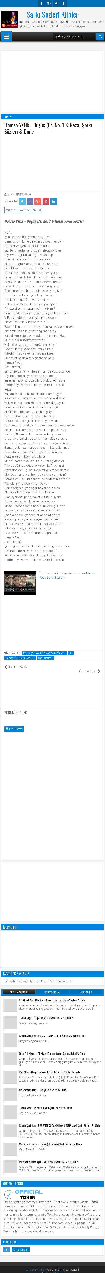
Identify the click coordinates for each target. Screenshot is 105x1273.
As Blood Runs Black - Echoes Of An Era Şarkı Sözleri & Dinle (52, 995)
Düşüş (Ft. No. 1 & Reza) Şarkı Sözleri (43, 653)
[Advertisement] (52, 162)
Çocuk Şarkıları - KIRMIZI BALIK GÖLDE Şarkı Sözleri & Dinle (51, 1031)
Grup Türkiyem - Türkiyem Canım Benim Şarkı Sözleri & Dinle (52, 1049)
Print (25, 210)
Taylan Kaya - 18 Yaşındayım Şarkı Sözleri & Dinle (45, 1103)
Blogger (59, 1269)
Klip (6, 1245)
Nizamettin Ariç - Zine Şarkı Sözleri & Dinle (42, 1085)
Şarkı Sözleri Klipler (52, 14)
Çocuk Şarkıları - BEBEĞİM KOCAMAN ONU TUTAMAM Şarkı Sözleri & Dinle (59, 1121)
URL (37, 210)
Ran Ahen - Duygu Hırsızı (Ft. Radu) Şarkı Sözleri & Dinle (49, 1067)
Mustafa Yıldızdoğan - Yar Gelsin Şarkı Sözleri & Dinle (48, 1157)
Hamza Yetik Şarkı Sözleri (19, 657)
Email (11, 210)
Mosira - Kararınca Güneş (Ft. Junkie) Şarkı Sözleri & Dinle (50, 1139)
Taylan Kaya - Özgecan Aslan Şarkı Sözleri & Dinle (46, 1013)
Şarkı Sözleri (44, 657)
